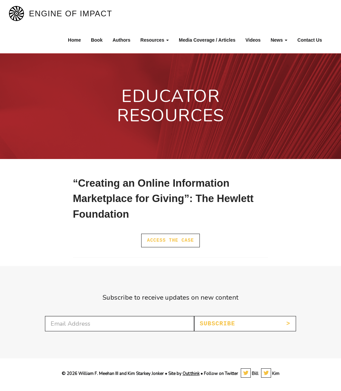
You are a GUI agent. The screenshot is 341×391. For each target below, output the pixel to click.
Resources (155, 40)
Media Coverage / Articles (207, 40)
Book (97, 40)
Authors (122, 40)
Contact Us (309, 40)
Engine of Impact (70, 13)
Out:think (190, 374)
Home (74, 40)
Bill (249, 374)
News (279, 40)
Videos (253, 40)
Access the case (170, 240)
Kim (270, 374)
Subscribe (217, 323)
